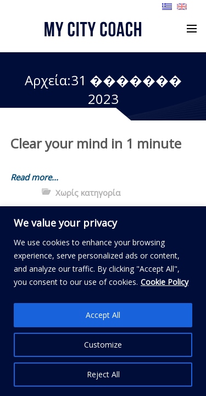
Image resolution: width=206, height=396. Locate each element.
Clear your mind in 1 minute (95, 143)
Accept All (103, 315)
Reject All (103, 374)
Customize (103, 344)
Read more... (34, 177)
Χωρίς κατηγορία (87, 192)
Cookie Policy (164, 282)
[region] (103, 301)
